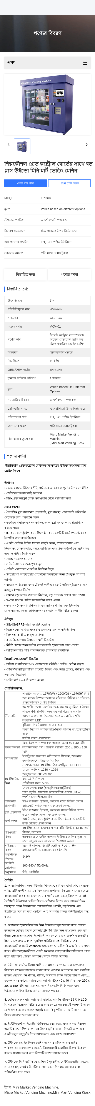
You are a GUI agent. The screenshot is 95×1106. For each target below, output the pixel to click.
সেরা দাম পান (25, 183)
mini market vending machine (35, 1087)
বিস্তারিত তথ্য (25, 274)
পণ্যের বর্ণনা (69, 274)
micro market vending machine (28, 1092)
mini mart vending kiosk (71, 1092)
